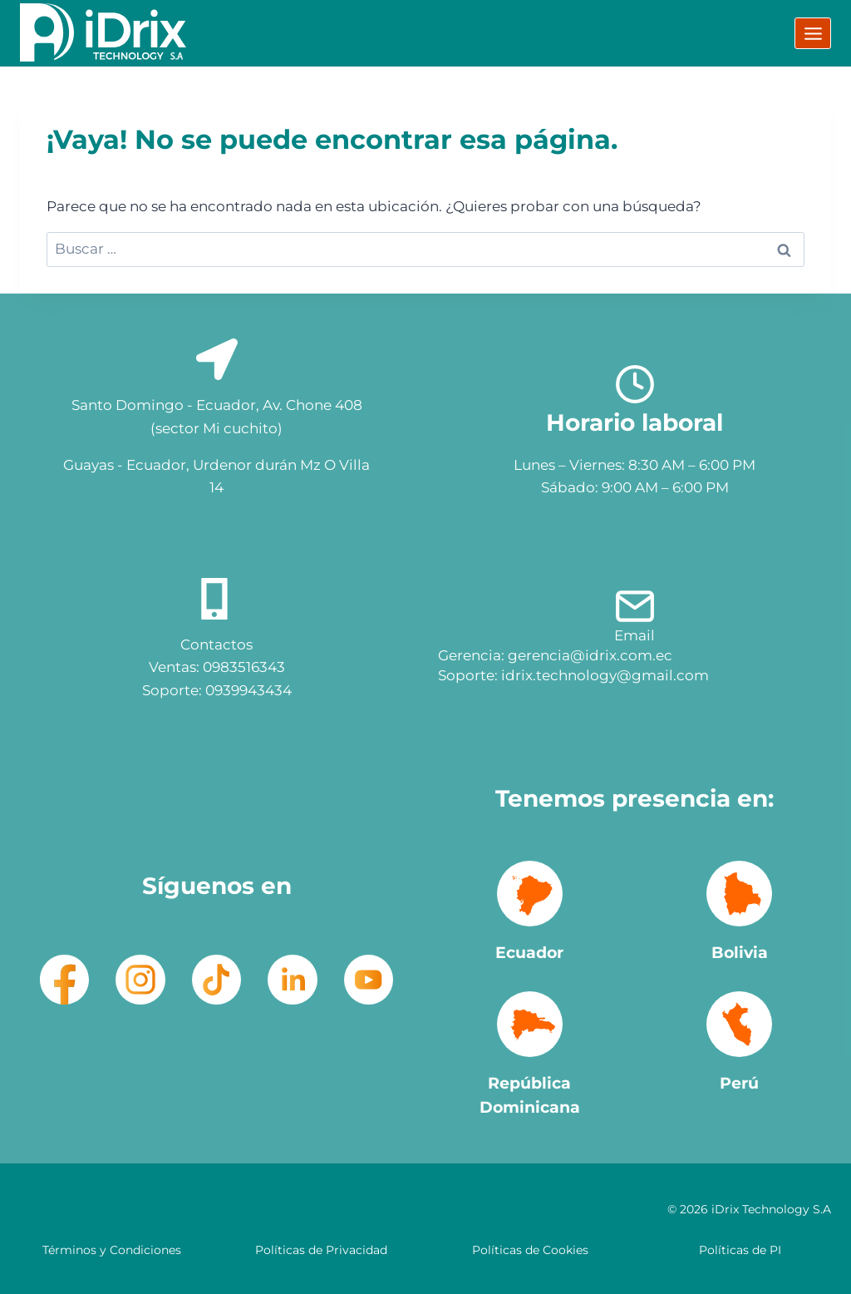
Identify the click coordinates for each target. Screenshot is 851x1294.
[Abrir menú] (812, 33)
